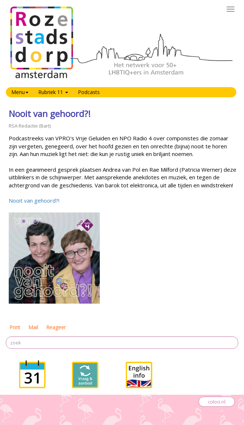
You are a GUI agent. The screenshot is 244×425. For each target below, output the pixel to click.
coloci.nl (216, 401)
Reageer (56, 327)
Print (14, 327)
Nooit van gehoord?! (34, 200)
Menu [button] (19, 92)
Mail (33, 327)
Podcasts (89, 92)
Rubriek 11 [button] (53, 92)
